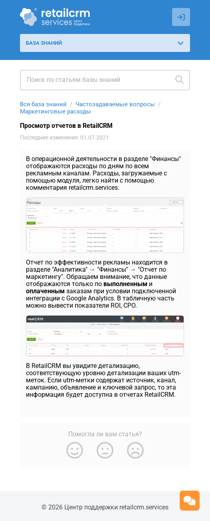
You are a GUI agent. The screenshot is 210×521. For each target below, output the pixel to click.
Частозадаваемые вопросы (115, 104)
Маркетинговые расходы (55, 111)
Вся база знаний (43, 104)
